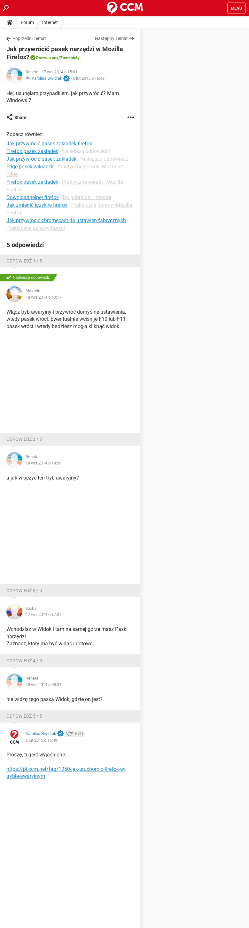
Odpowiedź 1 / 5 (24, 260)
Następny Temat (111, 38)
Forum (27, 22)
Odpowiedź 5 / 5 (24, 716)
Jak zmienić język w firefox (36, 205)
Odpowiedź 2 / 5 (24, 439)
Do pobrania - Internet (87, 197)
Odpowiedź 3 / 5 (24, 590)
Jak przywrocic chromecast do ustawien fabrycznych (66, 220)
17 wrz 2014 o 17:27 (43, 614)
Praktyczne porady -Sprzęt (36, 228)
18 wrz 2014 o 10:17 (43, 297)
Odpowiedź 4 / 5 (24, 660)
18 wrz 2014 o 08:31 (43, 684)
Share (20, 117)
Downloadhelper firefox (32, 197)
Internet (50, 22)
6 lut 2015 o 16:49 (89, 78)
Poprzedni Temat (29, 38)
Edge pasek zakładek (30, 167)
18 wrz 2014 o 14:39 (43, 463)
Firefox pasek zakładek (32, 182)
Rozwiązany (47, 57)
